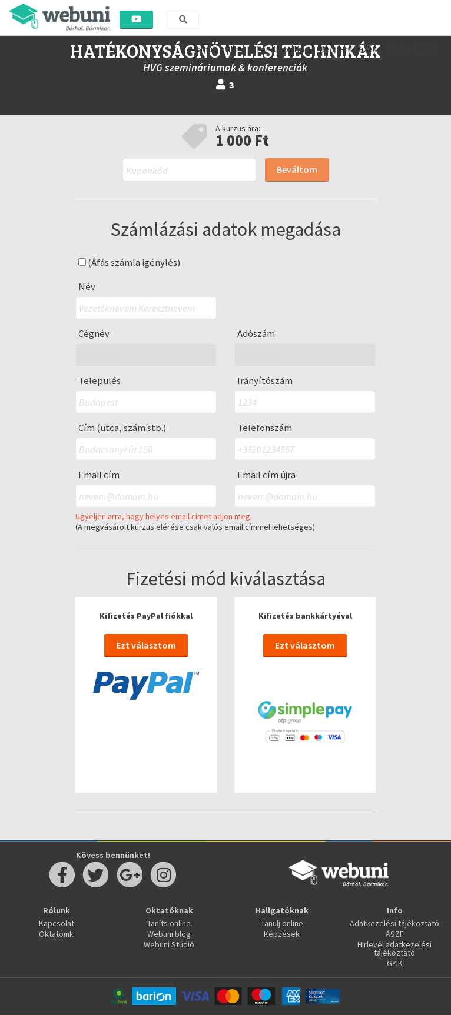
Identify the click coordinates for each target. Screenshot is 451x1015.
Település (99, 381)
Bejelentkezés (348, 49)
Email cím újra (266, 475)
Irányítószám (265, 381)
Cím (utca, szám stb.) (122, 428)
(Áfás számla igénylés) (129, 263)
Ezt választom (146, 645)
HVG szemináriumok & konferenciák (225, 67)
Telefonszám (264, 428)
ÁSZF (395, 934)
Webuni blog (169, 934)
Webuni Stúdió (169, 944)
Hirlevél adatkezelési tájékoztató (394, 948)
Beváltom (297, 169)
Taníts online (282, 49)
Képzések (282, 934)
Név (86, 287)
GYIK (395, 963)
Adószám (256, 334)
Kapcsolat (56, 923)
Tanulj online (219, 49)
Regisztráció (412, 49)
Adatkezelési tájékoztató (394, 923)
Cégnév (94, 334)
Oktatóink (56, 934)
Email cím (99, 475)
